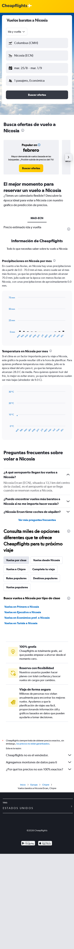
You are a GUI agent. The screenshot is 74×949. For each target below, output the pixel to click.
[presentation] (22, 130)
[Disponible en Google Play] (28, 845)
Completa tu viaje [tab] (43, 569)
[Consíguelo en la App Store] (45, 845)
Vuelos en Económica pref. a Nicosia (27, 617)
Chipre (45, 786)
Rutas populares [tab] (16, 578)
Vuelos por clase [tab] (16, 560)
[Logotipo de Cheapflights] (14, 6)
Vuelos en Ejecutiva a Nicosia (22, 612)
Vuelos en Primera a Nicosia (21, 606)
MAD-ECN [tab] (37, 218)
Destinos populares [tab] (45, 578)
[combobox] (16, 32)
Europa (33, 786)
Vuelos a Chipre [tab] (16, 569)
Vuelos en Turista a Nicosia (20, 623)
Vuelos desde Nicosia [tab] (46, 560)
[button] (37, 43)
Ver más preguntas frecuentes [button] (37, 520)
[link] (31, 168)
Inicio (23, 786)
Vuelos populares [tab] (17, 587)
